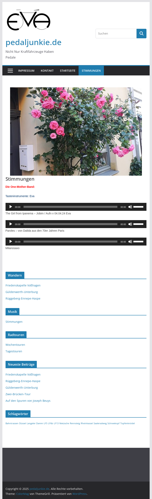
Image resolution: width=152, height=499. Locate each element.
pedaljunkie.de (34, 42)
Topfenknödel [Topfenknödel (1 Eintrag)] (127, 423)
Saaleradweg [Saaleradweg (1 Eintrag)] (100, 423)
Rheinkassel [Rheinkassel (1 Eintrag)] (87, 423)
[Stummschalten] (130, 207)
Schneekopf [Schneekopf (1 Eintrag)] (113, 423)
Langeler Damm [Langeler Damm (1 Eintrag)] (35, 423)
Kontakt (47, 70)
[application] (76, 207)
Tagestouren (14, 351)
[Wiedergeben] (11, 207)
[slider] (70, 207)
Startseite (67, 70)
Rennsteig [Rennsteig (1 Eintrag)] (75, 423)
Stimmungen (91, 70)
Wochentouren (15, 345)
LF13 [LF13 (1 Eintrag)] (56, 423)
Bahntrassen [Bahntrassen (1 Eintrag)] (12, 423)
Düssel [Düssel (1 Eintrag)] (22, 423)
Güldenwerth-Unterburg (22, 292)
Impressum (26, 70)
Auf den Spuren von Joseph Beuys (28, 401)
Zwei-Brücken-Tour (18, 394)
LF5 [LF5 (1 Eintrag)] (45, 423)
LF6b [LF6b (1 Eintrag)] (50, 423)
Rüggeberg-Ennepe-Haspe (23, 298)
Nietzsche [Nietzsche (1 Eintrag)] (64, 423)
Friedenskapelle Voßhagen (23, 285)
